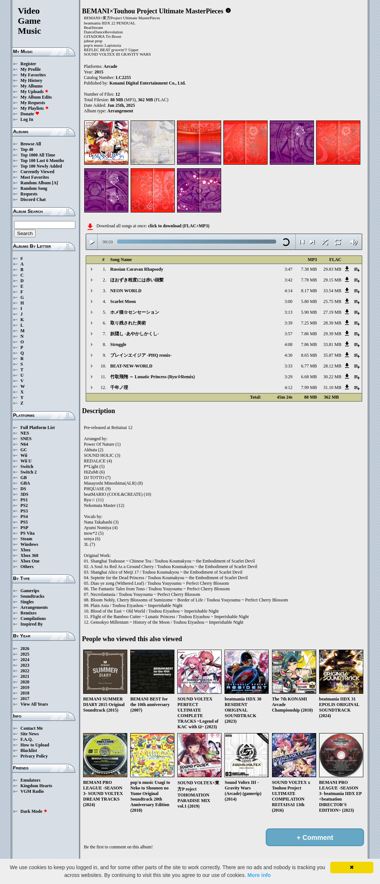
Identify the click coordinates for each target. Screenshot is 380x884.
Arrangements (34, 607)
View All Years (34, 704)
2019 (24, 687)
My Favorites (33, 74)
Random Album (35, 182)
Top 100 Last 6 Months (42, 160)
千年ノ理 (119, 387)
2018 (24, 693)
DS (23, 488)
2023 (24, 665)
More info (259, 875)
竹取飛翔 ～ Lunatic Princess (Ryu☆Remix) (152, 376)
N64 (24, 444)
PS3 (24, 511)
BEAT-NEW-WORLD (131, 366)
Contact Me (31, 728)
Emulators (30, 780)
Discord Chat (33, 199)
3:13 (288, 312)
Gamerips (29, 590)
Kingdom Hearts (36, 785)
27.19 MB (332, 312)
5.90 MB (309, 312)
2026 (24, 648)
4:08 (288, 344)
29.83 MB (332, 269)
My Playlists (34, 108)
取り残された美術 (128, 323)
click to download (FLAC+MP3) (178, 225)
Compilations (33, 618)
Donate (29, 113)
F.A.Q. (26, 739)
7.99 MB (309, 387)
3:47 (288, 269)
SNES (26, 438)
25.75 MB (332, 301)
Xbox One (30, 561)
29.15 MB (332, 280)
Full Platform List (37, 427)
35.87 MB (332, 355)
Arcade (110, 66)
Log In (26, 119)
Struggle (118, 344)
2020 (24, 682)
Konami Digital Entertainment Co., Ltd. (147, 83)
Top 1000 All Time (37, 155)
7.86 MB (309, 333)
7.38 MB (309, 269)
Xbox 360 (29, 555)
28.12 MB (332, 366)
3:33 (288, 366)
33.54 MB (332, 290)
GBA (25, 483)
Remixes (28, 613)
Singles (27, 601)
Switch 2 (28, 472)
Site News (29, 733)
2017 (24, 698)
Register (28, 63)
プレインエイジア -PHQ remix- (141, 355)
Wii (23, 455)
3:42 (288, 280)
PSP (24, 527)
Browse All (30, 143)
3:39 (288, 323)
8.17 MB (309, 290)
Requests (28, 194)
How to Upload (34, 745)
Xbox (25, 549)
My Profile (30, 69)
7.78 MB (309, 280)
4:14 (288, 290)
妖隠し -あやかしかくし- (134, 333)
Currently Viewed (37, 171)
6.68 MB (309, 376)
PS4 (24, 516)
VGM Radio (32, 791)
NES (24, 433)
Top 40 (26, 149)
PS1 (24, 499)
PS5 (24, 522)
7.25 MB (309, 323)
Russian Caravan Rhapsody (136, 269)
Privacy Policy (34, 756)
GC (23, 449)
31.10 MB (332, 387)
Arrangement (120, 110)
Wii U (26, 461)
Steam (26, 538)
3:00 (288, 301)
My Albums (31, 86)
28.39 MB (332, 323)
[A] (55, 182)
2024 (24, 659)
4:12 (288, 387)
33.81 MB (332, 344)
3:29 (288, 376)
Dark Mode (34, 811)
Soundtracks (32, 596)
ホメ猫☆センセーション (134, 312)
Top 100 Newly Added (41, 166)
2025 (24, 654)
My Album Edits (36, 97)
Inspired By (31, 624)
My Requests (32, 102)
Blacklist (28, 750)
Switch (26, 466)
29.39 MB (332, 333)
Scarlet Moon (123, 301)
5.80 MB (309, 301)
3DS (24, 494)
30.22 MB (332, 376)
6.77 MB (309, 366)
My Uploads (34, 91)
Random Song (33, 188)
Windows (29, 544)
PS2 (24, 505)
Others (26, 566)
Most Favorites (34, 177)
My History (31, 80)
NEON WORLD (125, 290)
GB (23, 477)
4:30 (288, 355)
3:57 (288, 333)
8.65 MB (309, 355)
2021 (24, 676)
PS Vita (27, 533)
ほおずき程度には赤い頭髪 (137, 280)
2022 (24, 670)
